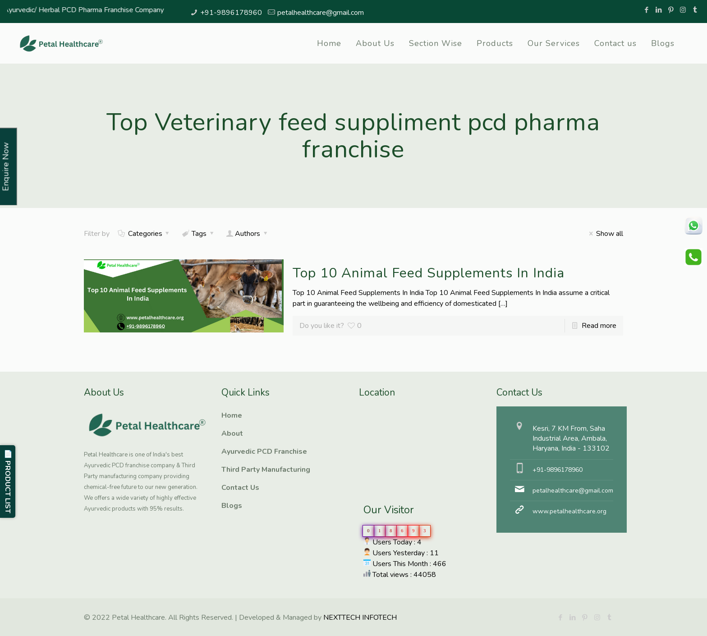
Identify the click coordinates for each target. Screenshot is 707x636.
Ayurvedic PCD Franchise (264, 451)
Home (231, 415)
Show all (604, 234)
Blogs (231, 506)
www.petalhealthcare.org (569, 511)
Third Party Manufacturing (265, 470)
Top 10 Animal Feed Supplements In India (429, 273)
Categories (144, 234)
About (232, 433)
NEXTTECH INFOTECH (359, 617)
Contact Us (240, 488)
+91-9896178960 (231, 13)
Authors (248, 234)
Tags (198, 234)
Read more (599, 326)
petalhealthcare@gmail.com (320, 13)
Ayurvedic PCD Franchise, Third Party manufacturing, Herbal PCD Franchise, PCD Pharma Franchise (404, 440)
